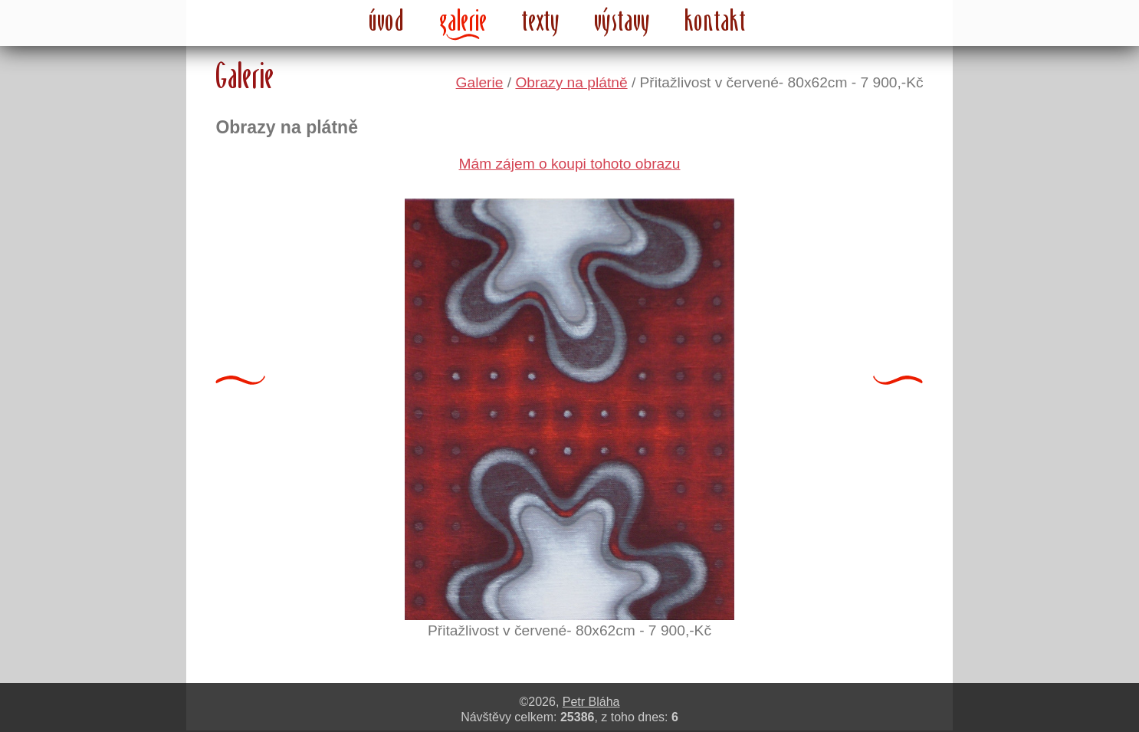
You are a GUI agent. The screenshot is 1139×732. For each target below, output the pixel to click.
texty (540, 20)
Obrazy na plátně (571, 82)
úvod (387, 20)
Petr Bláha (591, 701)
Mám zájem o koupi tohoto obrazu (569, 164)
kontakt (715, 20)
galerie (463, 20)
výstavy (622, 20)
